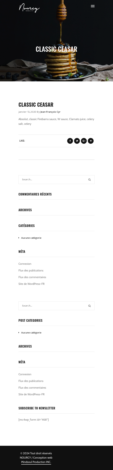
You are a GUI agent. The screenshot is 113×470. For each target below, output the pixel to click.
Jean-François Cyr (50, 112)
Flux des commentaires (32, 277)
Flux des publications (30, 270)
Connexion (24, 263)
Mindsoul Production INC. (36, 462)
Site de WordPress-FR (31, 284)
